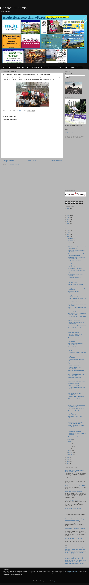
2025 (68, 211)
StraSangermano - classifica (75, 268)
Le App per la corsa (51, 67)
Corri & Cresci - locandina (74, 420)
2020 (68, 221)
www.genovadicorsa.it (72, 571)
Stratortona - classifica (73, 383)
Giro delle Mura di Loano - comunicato (74, 340)
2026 (68, 208)
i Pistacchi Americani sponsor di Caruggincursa (76, 323)
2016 (68, 230)
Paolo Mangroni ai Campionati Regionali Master (75, 344)
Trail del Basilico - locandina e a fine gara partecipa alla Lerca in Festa (75, 519)
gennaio (70, 454)
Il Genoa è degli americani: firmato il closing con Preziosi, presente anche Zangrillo (74, 554)
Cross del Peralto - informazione (76, 396)
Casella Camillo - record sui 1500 (76, 391)
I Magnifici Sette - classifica (74, 429)
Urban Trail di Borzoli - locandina (73, 508)
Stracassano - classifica (74, 337)
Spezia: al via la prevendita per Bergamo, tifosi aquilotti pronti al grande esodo (75, 557)
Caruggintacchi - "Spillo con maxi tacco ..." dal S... (76, 265)
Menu (4, 67)
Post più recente (8, 161)
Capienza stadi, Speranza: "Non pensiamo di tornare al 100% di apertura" (75, 561)
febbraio (70, 452)
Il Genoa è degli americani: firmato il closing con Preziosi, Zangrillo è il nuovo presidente (75, 549)
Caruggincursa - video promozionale (77, 325)
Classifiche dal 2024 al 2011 (35, 67)
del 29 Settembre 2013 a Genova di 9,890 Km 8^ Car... (76, 247)
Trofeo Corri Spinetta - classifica (76, 401)
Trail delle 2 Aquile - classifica (72, 500)
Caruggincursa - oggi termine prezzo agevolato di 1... (77, 317)
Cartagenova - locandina (74, 410)
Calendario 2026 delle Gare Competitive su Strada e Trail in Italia (75, 529)
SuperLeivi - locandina (73, 385)
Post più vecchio (56, 161)
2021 (68, 219)
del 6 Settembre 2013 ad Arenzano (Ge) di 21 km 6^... (76, 375)
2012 (68, 457)
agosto (70, 439)
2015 (68, 232)
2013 (68, 236)
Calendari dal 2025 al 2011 (16, 67)
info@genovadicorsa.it (70, 132)
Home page (32, 161)
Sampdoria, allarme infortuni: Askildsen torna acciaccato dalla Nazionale (74, 564)
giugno (70, 443)
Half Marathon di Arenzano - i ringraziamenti (75, 368)
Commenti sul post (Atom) (14, 164)
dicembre (70, 238)
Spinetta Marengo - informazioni (76, 403)
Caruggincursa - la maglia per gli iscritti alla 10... (76, 413)
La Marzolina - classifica (71, 480)
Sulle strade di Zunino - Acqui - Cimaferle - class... (75, 417)
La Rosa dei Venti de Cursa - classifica (74, 538)
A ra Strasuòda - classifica (74, 431)
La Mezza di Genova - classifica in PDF (75, 485)
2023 (68, 215)
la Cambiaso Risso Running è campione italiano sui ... (75, 422)
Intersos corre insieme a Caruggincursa (74, 292)
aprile (69, 448)
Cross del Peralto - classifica (75, 327)
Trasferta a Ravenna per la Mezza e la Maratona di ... (77, 308)
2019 (68, 223)
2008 (68, 463)
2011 (68, 459)
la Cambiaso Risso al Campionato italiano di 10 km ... (76, 258)
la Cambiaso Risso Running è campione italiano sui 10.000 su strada (24, 113)
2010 (68, 461)
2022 (68, 217)
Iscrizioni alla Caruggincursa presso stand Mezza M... (76, 406)
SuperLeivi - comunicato (74, 320)
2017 (68, 228)
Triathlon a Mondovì (73, 436)
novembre (71, 240)
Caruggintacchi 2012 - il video (75, 263)
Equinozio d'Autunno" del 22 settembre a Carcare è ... (75, 335)
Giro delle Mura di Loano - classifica (77, 330)
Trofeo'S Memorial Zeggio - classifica (77, 381)
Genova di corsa (13, 8)
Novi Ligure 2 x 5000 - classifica (76, 408)
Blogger (54, 580)
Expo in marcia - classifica (74, 363)
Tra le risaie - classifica (73, 332)
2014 (68, 234)
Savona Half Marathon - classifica (73, 491)
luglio (69, 441)
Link (80, 67)
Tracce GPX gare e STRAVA (68, 67)
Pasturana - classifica (73, 365)
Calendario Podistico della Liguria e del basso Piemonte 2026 (74, 471)
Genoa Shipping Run (73, 311)
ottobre (70, 242)
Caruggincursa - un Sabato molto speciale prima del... (76, 295)
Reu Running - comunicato (74, 260)
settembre (71, 245)
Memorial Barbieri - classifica (75, 302)
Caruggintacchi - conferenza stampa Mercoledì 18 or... (77, 314)
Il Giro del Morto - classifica (74, 398)
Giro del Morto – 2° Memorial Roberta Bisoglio (75, 281)
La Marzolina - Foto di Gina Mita (73, 513)
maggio (70, 446)
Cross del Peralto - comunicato (75, 347)
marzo (70, 450)
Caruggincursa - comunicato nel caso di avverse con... (76, 254)
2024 (68, 213)
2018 (68, 226)
